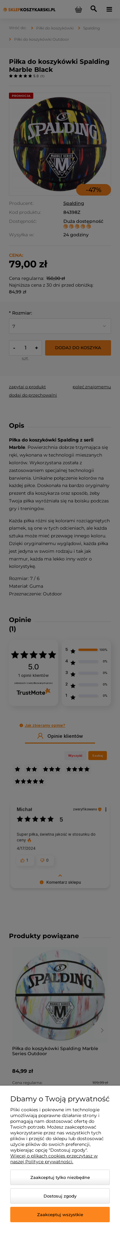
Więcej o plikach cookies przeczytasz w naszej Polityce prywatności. (54, 1159)
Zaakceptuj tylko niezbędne (60, 1177)
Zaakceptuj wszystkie (60, 1214)
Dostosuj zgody (60, 1195)
